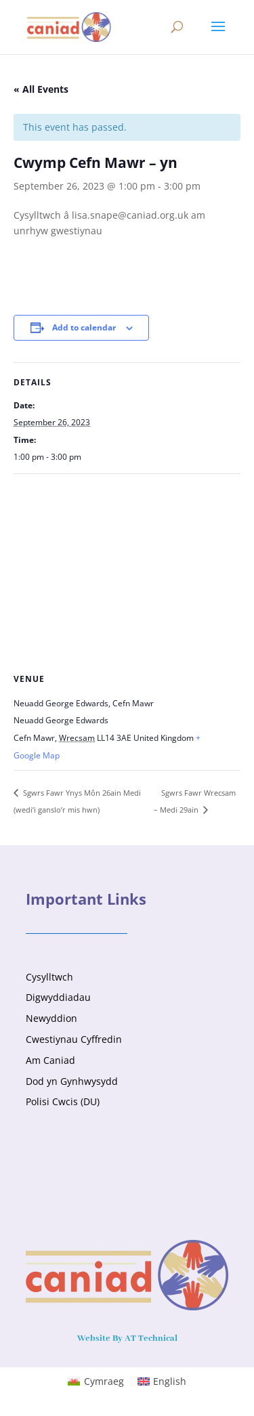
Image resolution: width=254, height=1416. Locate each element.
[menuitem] (96, 1381)
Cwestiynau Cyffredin (74, 1039)
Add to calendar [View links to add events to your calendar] (84, 327)
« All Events (41, 89)
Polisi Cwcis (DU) (63, 1101)
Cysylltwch (49, 976)
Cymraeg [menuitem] (104, 1381)
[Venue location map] (127, 571)
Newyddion (51, 1018)
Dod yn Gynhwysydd (72, 1081)
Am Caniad (50, 1060)
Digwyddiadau (58, 997)
